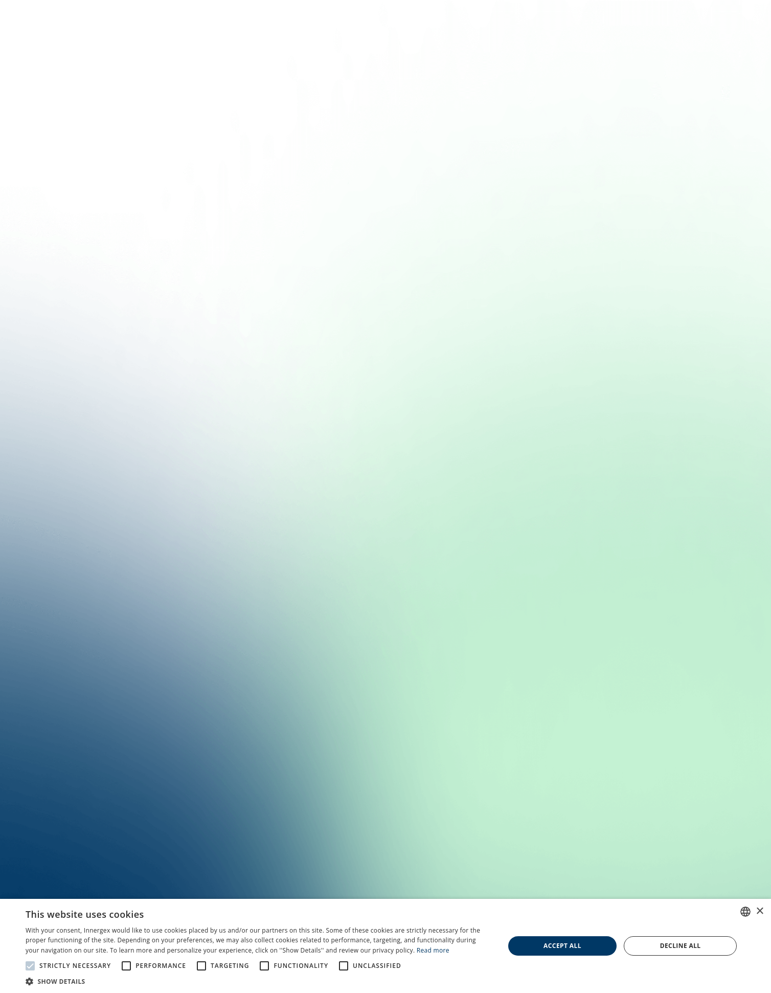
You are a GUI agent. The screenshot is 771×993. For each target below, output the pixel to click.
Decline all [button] (680, 945)
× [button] (759, 911)
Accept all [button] (562, 945)
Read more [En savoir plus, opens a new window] (433, 950)
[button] (258, 980)
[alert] (385, 946)
